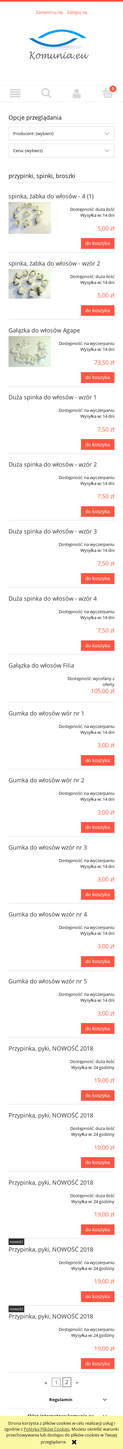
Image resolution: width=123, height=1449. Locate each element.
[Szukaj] (46, 93)
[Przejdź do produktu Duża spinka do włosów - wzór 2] (30, 475)
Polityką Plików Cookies (47, 1429)
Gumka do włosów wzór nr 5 (48, 981)
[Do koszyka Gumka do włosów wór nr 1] (97, 760)
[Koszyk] (107, 93)
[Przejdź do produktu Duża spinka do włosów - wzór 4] (30, 609)
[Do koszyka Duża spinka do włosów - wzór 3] (97, 578)
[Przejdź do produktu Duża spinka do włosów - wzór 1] (30, 408)
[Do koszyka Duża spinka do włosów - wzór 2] (97, 511)
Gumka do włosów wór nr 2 (46, 780)
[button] (15, 93)
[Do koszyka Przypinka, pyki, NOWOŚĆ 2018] (97, 1095)
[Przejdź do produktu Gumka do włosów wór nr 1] (30, 724)
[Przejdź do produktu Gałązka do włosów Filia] (30, 676)
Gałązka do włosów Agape (44, 330)
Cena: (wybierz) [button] (28, 150)
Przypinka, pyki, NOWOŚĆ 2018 (51, 1048)
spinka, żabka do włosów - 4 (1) (51, 196)
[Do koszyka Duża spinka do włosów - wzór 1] (97, 444)
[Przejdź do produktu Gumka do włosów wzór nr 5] (30, 992)
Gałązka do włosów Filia (41, 665)
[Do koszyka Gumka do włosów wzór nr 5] (97, 1028)
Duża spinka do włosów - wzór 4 (53, 598)
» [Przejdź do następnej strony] (77, 1382)
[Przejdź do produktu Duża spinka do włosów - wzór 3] (30, 542)
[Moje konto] (77, 93)
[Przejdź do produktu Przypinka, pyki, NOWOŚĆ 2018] (30, 1059)
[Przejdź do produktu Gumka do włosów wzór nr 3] (30, 858)
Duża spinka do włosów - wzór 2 (53, 464)
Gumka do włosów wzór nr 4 (48, 914)
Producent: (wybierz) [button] (33, 133)
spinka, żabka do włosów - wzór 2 (54, 263)
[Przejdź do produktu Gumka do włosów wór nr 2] (30, 791)
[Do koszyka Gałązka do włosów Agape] (97, 377)
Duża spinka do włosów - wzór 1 (53, 397)
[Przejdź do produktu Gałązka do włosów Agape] (30, 351)
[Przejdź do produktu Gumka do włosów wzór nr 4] (30, 925)
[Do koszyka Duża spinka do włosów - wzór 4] (97, 645)
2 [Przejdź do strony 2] (66, 1382)
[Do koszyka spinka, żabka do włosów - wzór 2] (97, 310)
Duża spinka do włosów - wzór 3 (53, 531)
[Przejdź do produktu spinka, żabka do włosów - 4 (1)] (30, 218)
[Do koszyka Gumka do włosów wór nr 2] (97, 827)
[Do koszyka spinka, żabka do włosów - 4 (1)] (97, 243)
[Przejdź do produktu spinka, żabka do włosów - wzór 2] (30, 284)
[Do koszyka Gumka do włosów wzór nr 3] (97, 894)
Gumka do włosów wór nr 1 (46, 713)
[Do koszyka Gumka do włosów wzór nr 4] (97, 961)
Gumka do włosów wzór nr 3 (48, 847)
